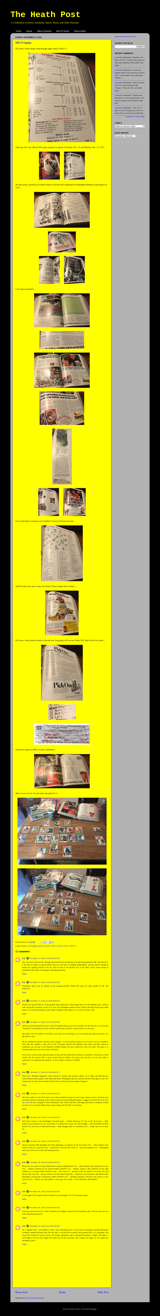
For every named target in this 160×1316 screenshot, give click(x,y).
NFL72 (67, 946)
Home (18, 31)
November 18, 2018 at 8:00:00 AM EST (45, 1162)
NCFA (47, 946)
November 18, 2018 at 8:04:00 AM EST (45, 1207)
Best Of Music (62, 31)
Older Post (103, 1292)
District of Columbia (29, 946)
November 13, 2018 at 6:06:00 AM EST (45, 958)
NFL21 (54, 946)
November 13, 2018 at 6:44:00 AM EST (45, 1093)
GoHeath (118, 57)
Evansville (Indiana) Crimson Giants (36, 1235)
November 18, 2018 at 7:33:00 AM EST (45, 1117)
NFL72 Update (23, 42)
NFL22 (60, 946)
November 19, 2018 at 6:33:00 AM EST (45, 1226)
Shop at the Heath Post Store (125, 36)
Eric (24, 958)
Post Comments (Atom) (34, 1298)
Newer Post (21, 1292)
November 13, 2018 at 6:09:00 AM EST (45, 982)
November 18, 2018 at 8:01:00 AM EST (45, 1191)
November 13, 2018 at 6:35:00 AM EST (45, 1072)
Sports (29, 31)
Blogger (94, 1309)
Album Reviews (44, 31)
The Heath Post (45, 15)
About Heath (80, 31)
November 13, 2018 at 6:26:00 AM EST (45, 1001)
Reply (24, 974)
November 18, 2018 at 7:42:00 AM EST (45, 1141)
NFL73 (73, 946)
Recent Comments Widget (137, 116)
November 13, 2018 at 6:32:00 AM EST (45, 1022)
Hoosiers (41, 946)
